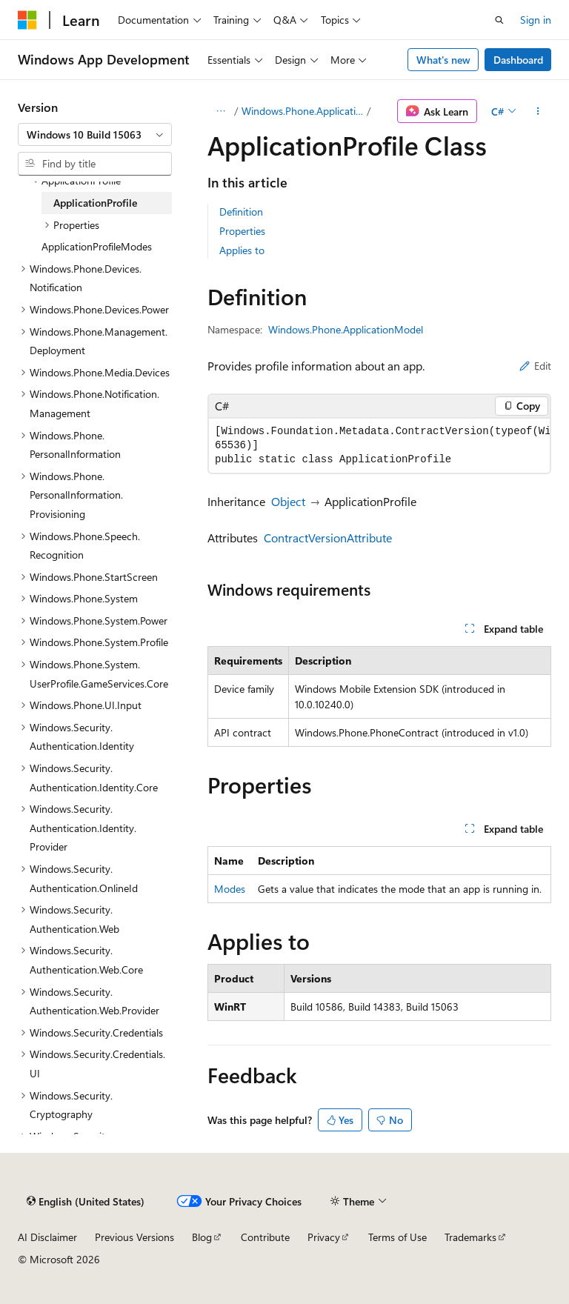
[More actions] (538, 111)
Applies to (241, 250)
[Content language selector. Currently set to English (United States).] (85, 1201)
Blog (202, 1237)
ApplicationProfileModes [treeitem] (96, 246)
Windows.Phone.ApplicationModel (303, 111)
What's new (443, 60)
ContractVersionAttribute (328, 537)
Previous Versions (134, 1237)
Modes (229, 889)
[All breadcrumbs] (220, 111)
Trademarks (470, 1237)
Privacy (323, 1237)
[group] (379, 445)
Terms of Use (397, 1237)
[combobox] (95, 135)
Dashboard (518, 60)
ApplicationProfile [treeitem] (95, 203)
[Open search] (499, 20)
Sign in (535, 20)
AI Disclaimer (47, 1237)
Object (288, 501)
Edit (535, 366)
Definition (241, 211)
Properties (242, 231)
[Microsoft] (27, 20)
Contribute (265, 1237)
